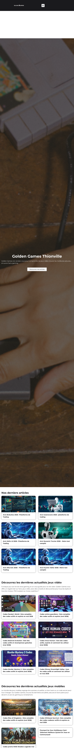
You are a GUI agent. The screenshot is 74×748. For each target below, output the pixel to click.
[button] (43, 5)
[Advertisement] (37, 24)
